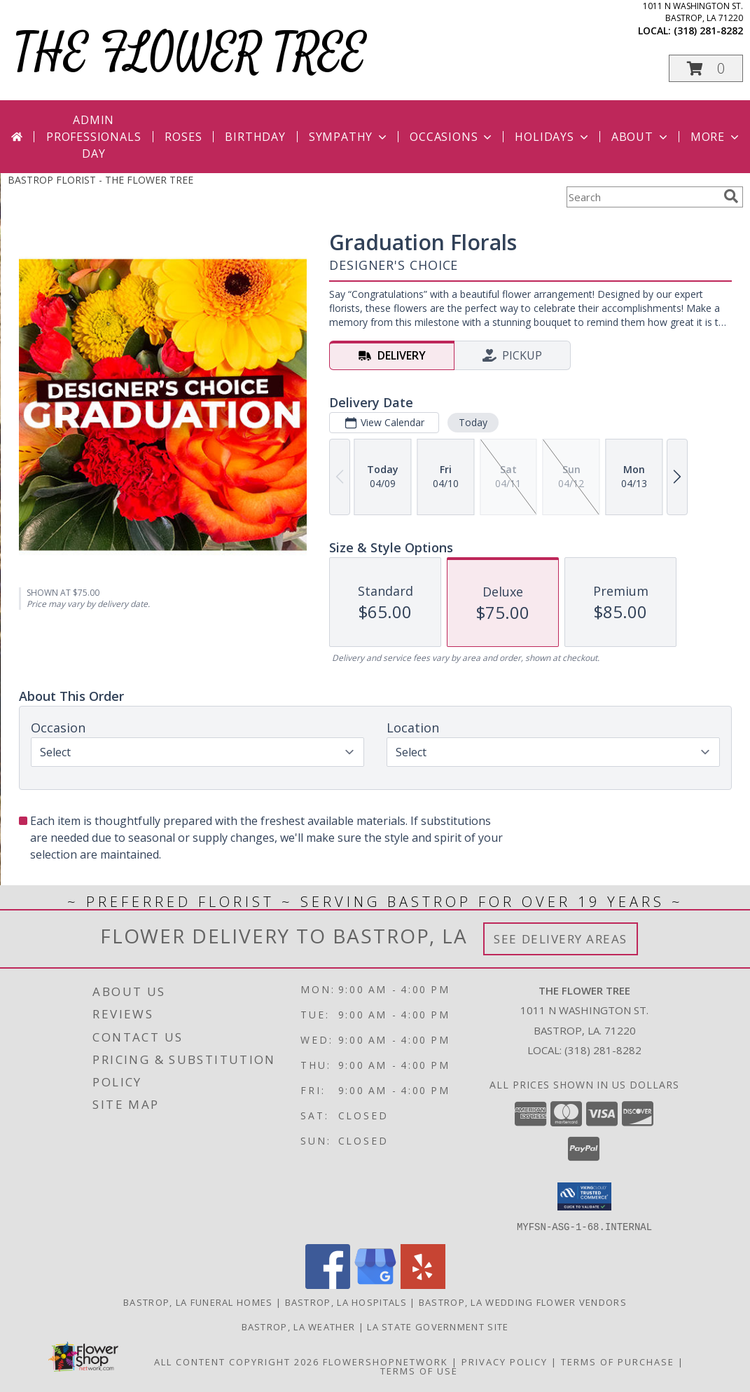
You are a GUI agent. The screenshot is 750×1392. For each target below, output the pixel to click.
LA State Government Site (437, 1326)
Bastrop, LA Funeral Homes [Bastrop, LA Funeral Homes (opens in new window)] (198, 1301)
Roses (183, 136)
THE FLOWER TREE (190, 53)
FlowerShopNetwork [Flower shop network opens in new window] (385, 1361)
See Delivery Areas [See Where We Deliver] (560, 939)
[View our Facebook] (327, 1284)
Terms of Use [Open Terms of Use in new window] (419, 1370)
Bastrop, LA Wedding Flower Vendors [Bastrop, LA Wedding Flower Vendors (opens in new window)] (523, 1301)
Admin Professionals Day (93, 136)
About (640, 136)
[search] (731, 196)
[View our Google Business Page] (375, 1284)
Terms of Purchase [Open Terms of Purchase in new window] (617, 1361)
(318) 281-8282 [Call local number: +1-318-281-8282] (708, 30)
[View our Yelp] (423, 1284)
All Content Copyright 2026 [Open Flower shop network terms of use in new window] (236, 1361)
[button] (706, 68)
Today (472, 422)
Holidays (552, 136)
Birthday (255, 136)
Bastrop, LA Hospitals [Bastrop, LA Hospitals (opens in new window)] (346, 1301)
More (716, 136)
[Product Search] (642, 197)
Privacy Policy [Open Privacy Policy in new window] (504, 1361)
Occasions (452, 136)
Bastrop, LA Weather (299, 1326)
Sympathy (349, 136)
